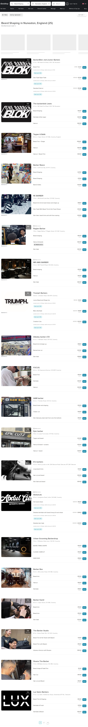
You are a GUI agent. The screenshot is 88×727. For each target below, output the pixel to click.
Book (84, 67)
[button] (20, 4)
